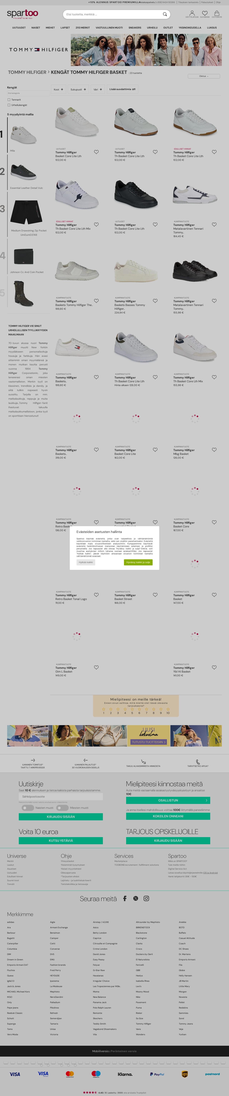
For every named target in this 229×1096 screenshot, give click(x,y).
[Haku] (165, 14)
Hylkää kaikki (86, 562)
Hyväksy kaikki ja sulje (138, 562)
